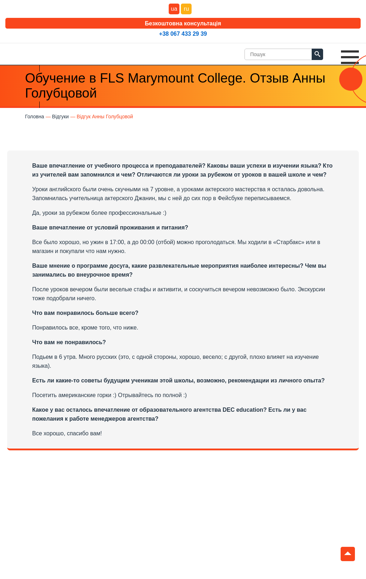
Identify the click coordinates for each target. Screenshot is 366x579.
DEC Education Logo (30, 52)
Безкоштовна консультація (183, 23)
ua (174, 9)
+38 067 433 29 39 (183, 34)
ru (186, 9)
